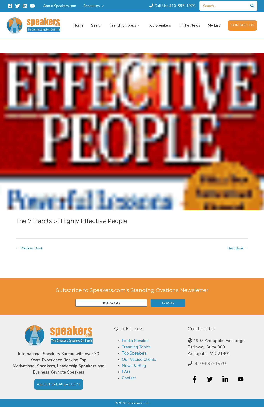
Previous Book (29, 248)
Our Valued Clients (140, 359)
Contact (129, 379)
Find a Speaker (136, 341)
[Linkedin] (25, 6)
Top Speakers (135, 353)
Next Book (237, 248)
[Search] (252, 6)
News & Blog (135, 366)
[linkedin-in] (225, 379)
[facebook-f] (195, 379)
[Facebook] (10, 6)
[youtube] (241, 379)
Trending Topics (137, 347)
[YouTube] (32, 6)
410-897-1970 (210, 363)
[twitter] (210, 379)
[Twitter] (17, 6)
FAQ (126, 372)
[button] (101, 5)
